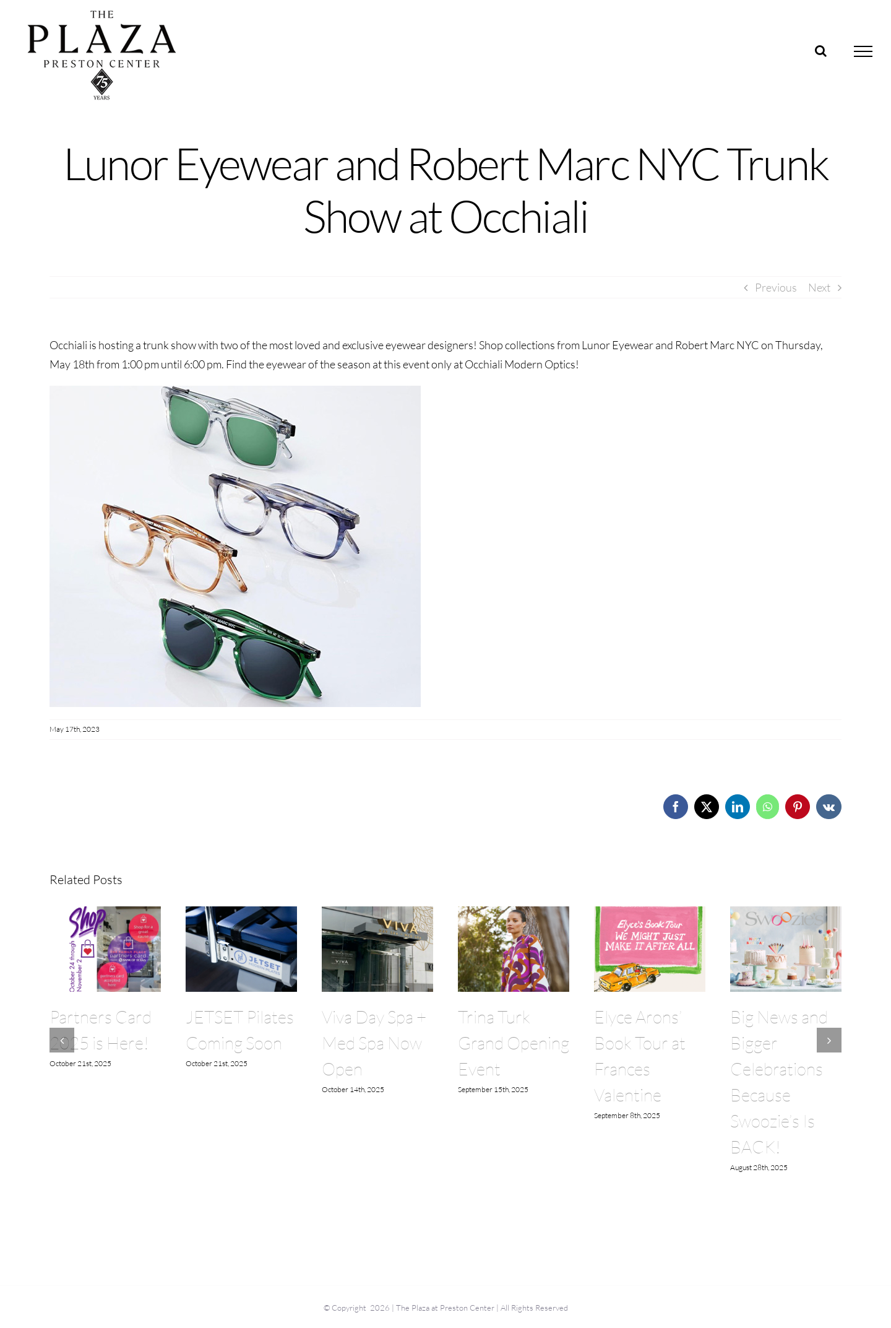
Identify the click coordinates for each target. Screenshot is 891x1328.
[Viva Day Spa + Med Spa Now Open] (377, 913)
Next (819, 287)
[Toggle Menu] (863, 51)
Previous (776, 287)
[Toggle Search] (821, 51)
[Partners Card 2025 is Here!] (105, 913)
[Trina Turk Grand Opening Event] (513, 913)
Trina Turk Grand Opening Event (513, 1042)
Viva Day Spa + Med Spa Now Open (374, 1042)
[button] (62, 1040)
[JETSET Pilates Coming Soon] (241, 913)
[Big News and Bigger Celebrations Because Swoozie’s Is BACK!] (786, 913)
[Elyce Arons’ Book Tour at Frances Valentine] (649, 913)
